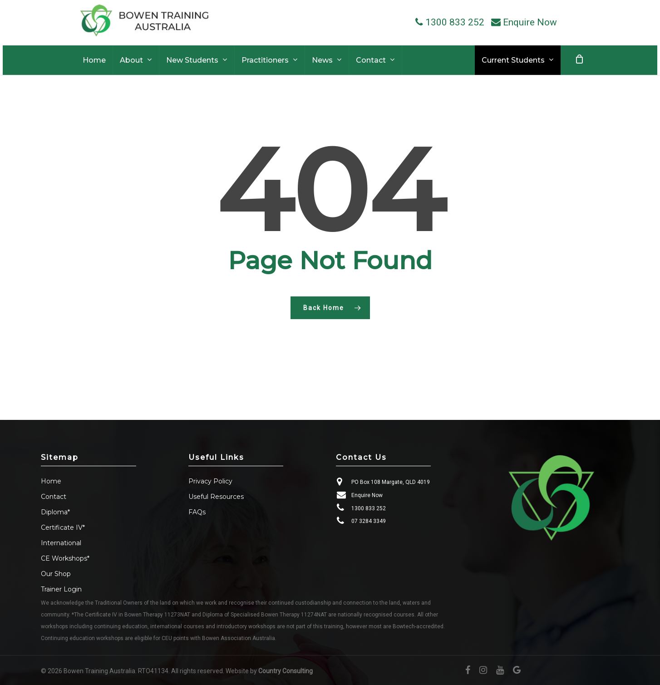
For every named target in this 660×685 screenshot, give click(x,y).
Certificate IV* (63, 527)
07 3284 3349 (368, 521)
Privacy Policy (210, 481)
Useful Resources (216, 497)
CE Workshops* (65, 558)
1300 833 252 (368, 508)
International (61, 543)
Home (51, 481)
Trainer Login (61, 589)
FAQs (197, 512)
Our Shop (56, 574)
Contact (53, 497)
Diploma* (55, 512)
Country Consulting (285, 671)
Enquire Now (367, 495)
